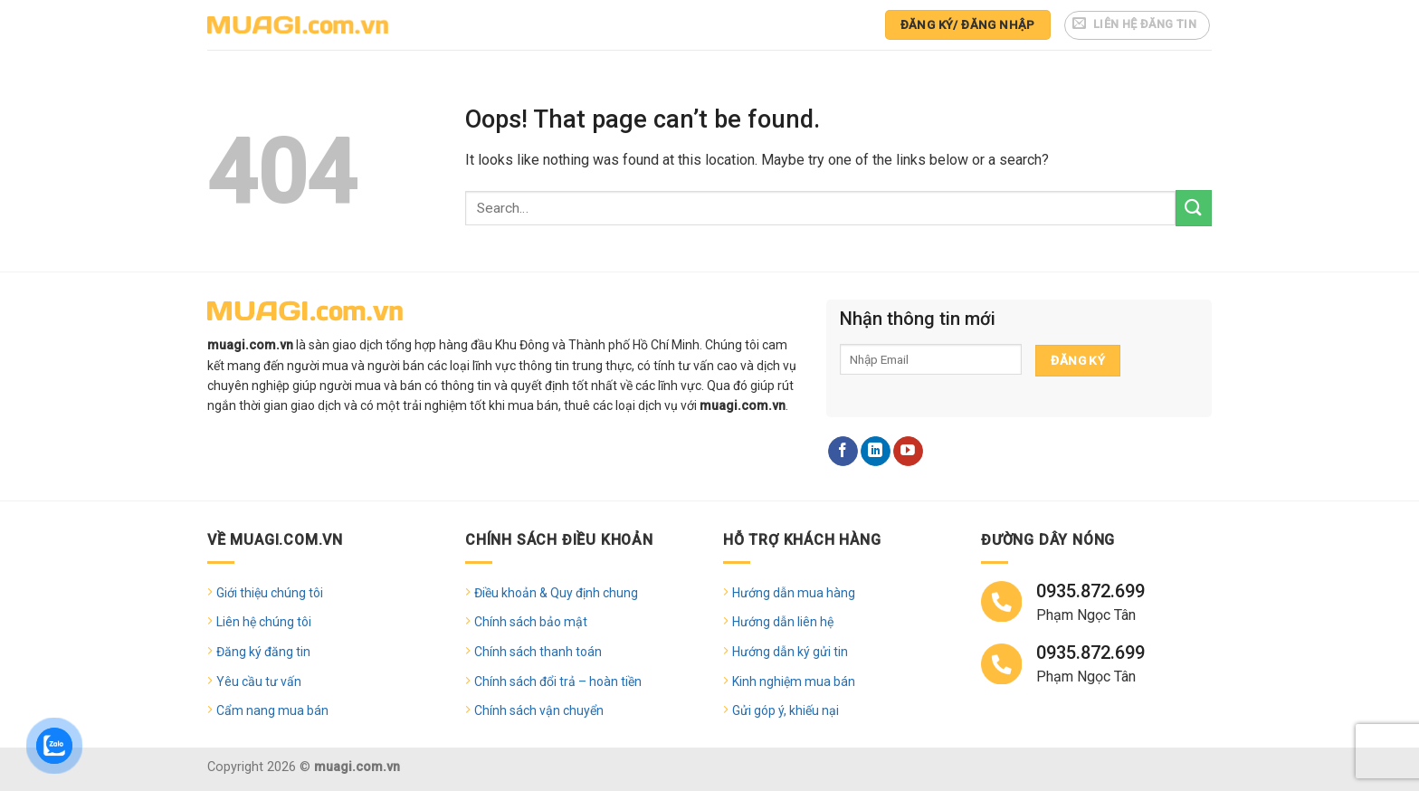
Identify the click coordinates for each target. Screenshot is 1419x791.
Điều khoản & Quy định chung (556, 593)
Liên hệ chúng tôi (263, 622)
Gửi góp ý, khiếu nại (785, 710)
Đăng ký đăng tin (263, 651)
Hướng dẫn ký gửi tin (790, 651)
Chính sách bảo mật (530, 622)
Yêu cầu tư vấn (258, 681)
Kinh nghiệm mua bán (793, 681)
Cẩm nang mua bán (272, 710)
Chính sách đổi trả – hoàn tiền (558, 681)
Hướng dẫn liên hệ (782, 622)
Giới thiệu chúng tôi (269, 593)
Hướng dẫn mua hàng (793, 593)
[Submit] (1194, 207)
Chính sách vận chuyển (539, 710)
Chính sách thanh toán (538, 651)
